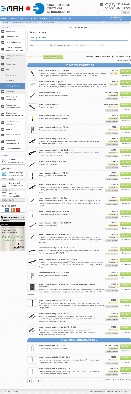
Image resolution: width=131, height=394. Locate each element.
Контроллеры (11, 64)
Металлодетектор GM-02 (49, 104)
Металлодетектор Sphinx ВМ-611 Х (53, 139)
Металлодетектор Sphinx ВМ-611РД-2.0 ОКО (57, 327)
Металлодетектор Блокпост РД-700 (54, 211)
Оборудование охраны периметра (14, 57)
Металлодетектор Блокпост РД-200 (54, 127)
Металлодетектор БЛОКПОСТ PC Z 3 (54, 369)
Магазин (24, 18)
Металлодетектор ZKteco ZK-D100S (54, 71)
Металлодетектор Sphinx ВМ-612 (53, 162)
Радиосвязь (10, 31)
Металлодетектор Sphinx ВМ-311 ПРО (55, 234)
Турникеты (10, 80)
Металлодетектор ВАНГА (49, 93)
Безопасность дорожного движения (14, 114)
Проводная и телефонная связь (13, 106)
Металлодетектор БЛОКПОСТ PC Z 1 (54, 357)
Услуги (34, 18)
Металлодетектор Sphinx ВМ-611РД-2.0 (55, 314)
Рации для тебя (12, 37)
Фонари (9, 129)
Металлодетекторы (48, 22)
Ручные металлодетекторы (79, 65)
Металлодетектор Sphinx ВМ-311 (53, 198)
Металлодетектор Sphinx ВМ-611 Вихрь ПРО (58, 259)
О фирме (43, 18)
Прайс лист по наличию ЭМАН (11, 194)
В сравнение (126, 75)
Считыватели (11, 75)
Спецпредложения (13, 148)
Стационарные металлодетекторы (79, 340)
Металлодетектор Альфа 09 (51, 82)
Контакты (67, 18)
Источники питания (13, 135)
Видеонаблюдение (13, 42)
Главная (5, 22)
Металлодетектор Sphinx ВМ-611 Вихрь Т (56, 248)
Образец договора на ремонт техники (12, 173)
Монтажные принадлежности (12, 141)
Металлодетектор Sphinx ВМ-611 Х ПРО (56, 184)
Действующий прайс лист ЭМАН (12, 184)
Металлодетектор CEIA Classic (52, 346)
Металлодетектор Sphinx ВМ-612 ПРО (55, 223)
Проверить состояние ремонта (12, 161)
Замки (8, 69)
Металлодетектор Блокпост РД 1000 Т (55, 300)
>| (47, 381)
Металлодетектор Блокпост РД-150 (54, 116)
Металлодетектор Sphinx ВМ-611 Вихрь (56, 150)
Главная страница (9, 18)
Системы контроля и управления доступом (25, 22)
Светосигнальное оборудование (13, 122)
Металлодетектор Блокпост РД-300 (54, 173)
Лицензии (55, 18)
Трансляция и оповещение (11, 98)
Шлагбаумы (10, 91)
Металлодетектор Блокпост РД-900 (54, 273)
